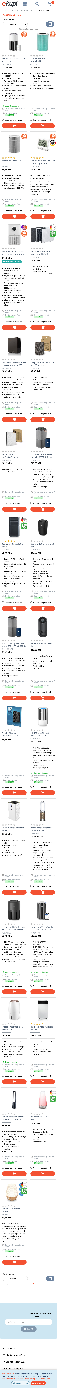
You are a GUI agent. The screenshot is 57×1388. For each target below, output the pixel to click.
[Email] (28, 1322)
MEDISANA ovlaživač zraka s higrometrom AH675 (14, 363)
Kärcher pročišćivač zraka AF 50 (14, 829)
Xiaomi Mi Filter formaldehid (37, 59)
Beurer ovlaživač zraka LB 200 (42, 545)
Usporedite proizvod (12, 120)
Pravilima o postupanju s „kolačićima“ (35, 1378)
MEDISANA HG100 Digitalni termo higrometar (42, 162)
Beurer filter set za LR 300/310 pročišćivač (40, 252)
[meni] (25, 4)
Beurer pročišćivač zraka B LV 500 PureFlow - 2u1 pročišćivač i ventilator (14, 1118)
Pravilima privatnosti (10, 1378)
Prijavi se (28, 1329)
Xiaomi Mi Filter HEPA (12, 160)
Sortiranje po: (8, 19)
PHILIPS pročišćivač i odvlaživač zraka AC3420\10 (39, 734)
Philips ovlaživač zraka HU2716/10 (12, 1028)
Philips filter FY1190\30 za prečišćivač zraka (42, 363)
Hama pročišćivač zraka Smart (41, 644)
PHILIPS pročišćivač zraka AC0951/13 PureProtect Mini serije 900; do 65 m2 (13, 928)
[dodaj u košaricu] (14, 125)
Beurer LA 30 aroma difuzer (39, 1118)
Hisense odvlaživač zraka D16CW (41, 1028)
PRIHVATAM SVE (38, 1383)
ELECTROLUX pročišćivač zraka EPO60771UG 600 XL (14, 644)
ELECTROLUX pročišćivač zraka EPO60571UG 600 (41, 455)
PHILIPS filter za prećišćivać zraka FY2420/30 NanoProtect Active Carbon (12, 734)
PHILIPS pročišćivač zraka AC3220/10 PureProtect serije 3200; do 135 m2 (41, 928)
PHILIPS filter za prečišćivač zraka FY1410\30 (10, 456)
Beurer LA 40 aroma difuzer (11, 1210)
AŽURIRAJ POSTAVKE (20, 1383)
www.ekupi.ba (8, 1374)
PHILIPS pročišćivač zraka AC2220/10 (13, 59)
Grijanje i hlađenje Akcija (26, 10)
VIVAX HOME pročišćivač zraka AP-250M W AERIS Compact (13, 253)
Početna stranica (8, 10)
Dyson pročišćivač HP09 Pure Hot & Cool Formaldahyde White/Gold (42, 829)
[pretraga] (37, 4)
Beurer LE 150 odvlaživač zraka (13, 545)
